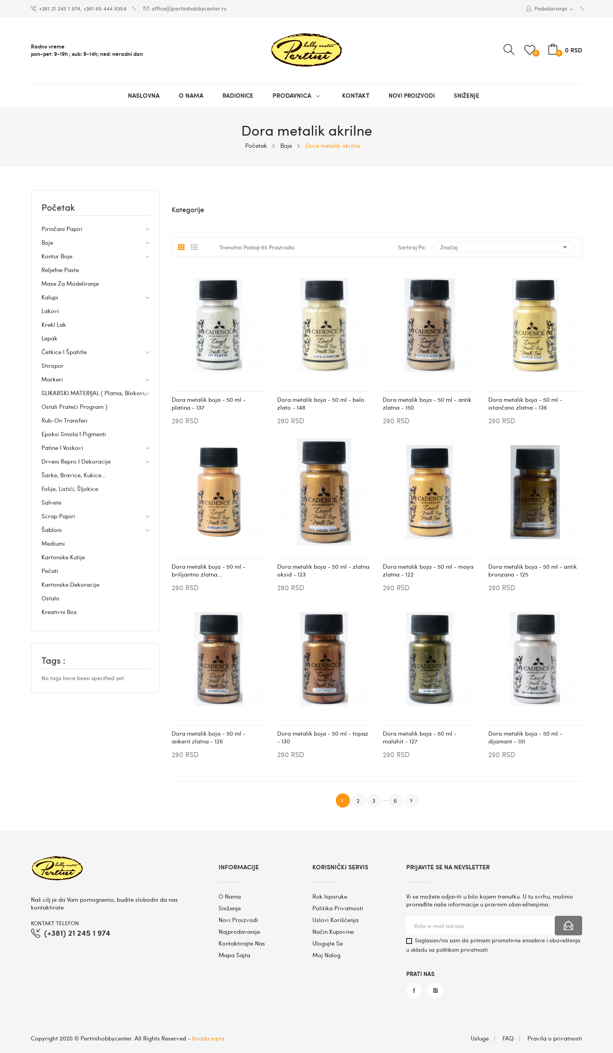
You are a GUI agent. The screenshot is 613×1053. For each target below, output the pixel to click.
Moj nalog (326, 955)
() (531, 50)
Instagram (435, 990)
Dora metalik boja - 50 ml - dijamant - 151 (525, 737)
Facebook (414, 990)
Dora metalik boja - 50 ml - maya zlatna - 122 (428, 570)
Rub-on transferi (64, 420)
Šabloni (51, 529)
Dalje (411, 800)
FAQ (508, 1038)
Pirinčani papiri (61, 228)
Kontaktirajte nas (242, 943)
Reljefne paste (60, 269)
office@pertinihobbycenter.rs (184, 8)
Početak (58, 207)
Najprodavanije (239, 931)
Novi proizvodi (238, 920)
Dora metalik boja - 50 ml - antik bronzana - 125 (532, 570)
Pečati (49, 570)
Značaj (505, 247)
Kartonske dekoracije (70, 584)
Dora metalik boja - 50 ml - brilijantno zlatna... (209, 570)
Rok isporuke (329, 896)
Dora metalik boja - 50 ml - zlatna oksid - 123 (323, 570)
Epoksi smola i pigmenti (73, 434)
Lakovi (50, 310)
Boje (47, 242)
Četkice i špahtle (64, 351)
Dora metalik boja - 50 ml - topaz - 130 (322, 737)
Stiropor (52, 365)
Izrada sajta (208, 1038)
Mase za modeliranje (70, 283)
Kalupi (49, 297)
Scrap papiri (58, 516)
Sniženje (230, 908)
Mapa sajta (234, 955)
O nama (230, 896)
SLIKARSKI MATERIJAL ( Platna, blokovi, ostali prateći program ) (93, 400)
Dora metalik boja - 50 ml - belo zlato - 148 (320, 403)
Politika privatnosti (337, 908)
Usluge (480, 1038)
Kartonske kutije (63, 557)
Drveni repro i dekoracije (76, 461)
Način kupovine (333, 931)
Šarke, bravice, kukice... (73, 475)
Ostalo (50, 598)
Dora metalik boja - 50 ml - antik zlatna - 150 (427, 403)
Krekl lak (53, 324)
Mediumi (53, 543)
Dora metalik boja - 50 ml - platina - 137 (209, 403)
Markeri (52, 379)
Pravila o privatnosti (554, 1038)
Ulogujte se (327, 943)
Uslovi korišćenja (335, 920)
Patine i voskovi (62, 447)
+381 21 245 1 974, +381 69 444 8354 (78, 8)
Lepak (49, 338)
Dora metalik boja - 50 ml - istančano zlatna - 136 (525, 403)
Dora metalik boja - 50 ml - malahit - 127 (420, 737)
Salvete (51, 502)
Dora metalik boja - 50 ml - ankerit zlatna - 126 (209, 737)
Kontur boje (56, 256)
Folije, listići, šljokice (69, 488)
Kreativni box (59, 611)
